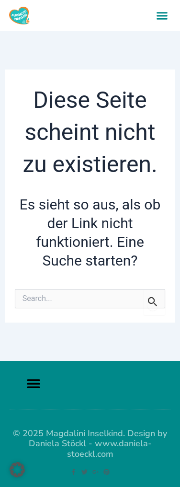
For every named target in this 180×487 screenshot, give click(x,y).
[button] (162, 16)
